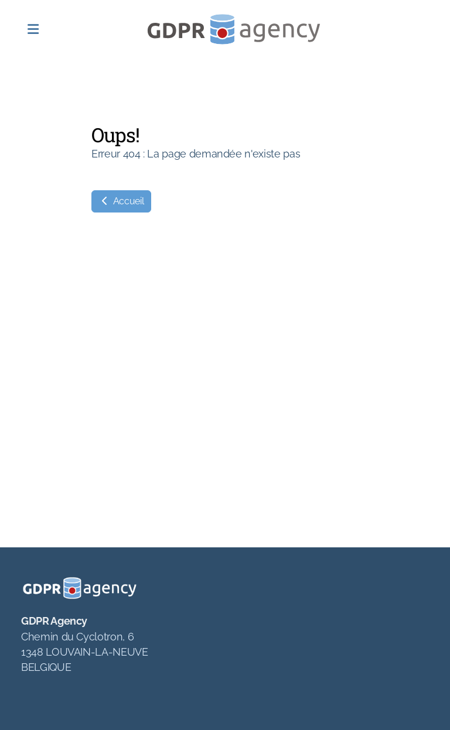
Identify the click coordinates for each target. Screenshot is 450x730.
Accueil (121, 201)
